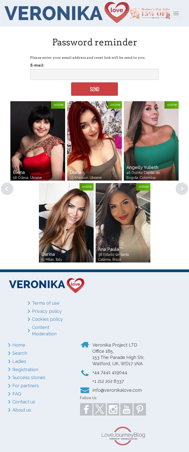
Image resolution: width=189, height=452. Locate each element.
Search (19, 353)
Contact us (23, 401)
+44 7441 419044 (109, 372)
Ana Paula (108, 249)
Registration (25, 369)
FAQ (16, 393)
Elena (19, 172)
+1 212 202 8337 (108, 381)
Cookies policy (47, 319)
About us (21, 410)
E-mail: (37, 65)
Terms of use (45, 303)
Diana (75, 172)
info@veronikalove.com (117, 390)
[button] (3, 182)
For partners (25, 385)
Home (18, 345)
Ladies (19, 361)
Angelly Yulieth (142, 167)
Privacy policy (47, 311)
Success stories (28, 377)
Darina (48, 254)
